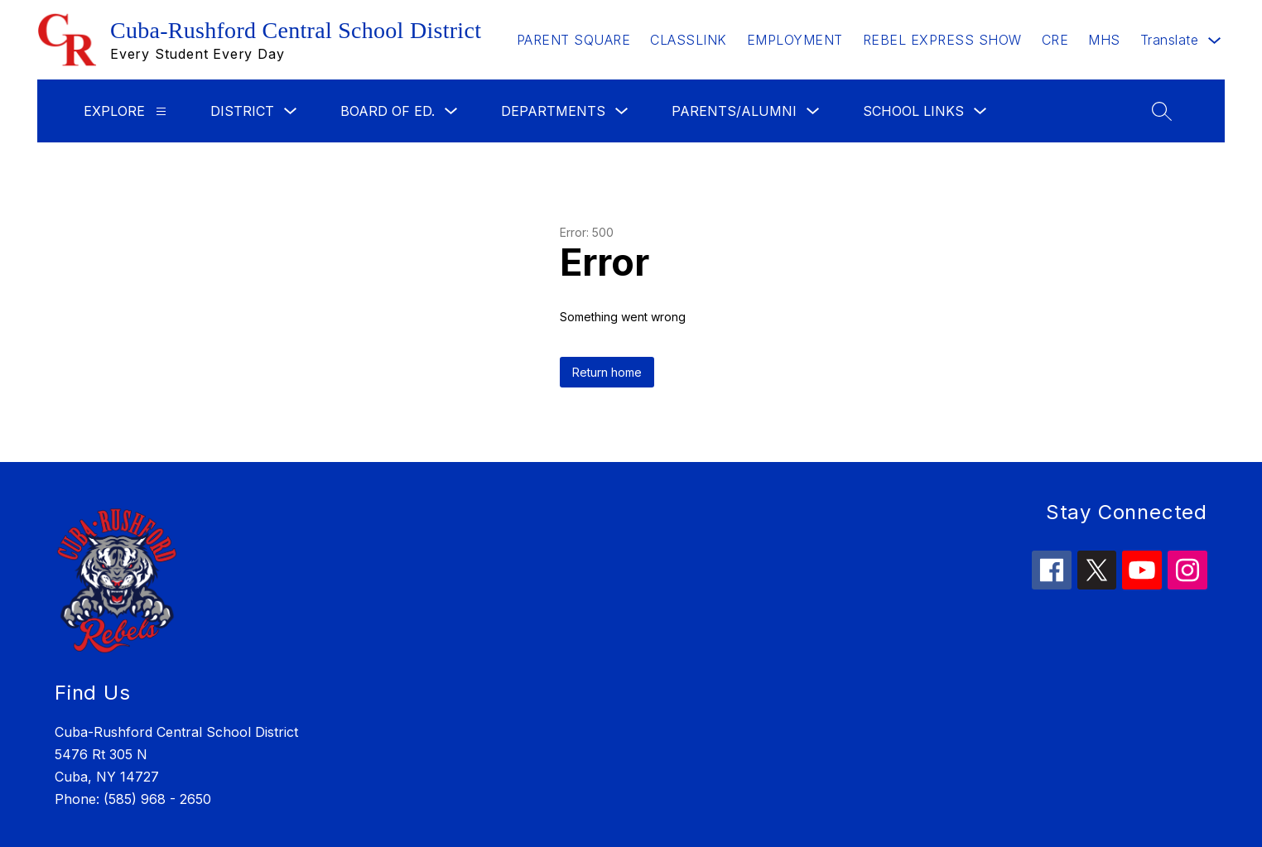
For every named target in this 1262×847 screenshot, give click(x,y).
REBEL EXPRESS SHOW (942, 39)
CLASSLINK (688, 39)
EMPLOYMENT (795, 39)
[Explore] (161, 111)
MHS (1104, 39)
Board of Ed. (387, 111)
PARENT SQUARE (574, 39)
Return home (607, 372)
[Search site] (1162, 111)
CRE (1055, 39)
